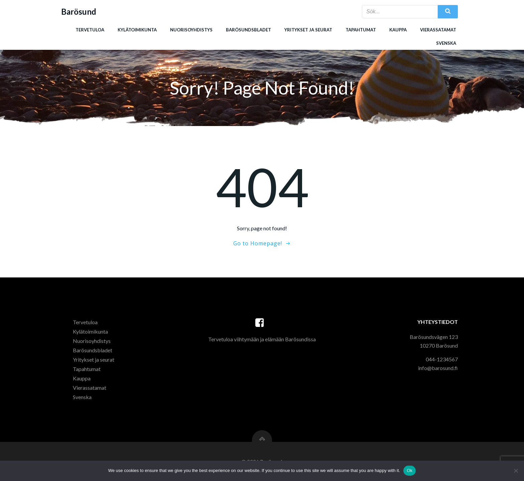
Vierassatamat (438, 29)
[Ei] (515, 470)
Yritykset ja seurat (308, 29)
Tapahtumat (361, 29)
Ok (409, 470)
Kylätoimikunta (137, 29)
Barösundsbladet (248, 29)
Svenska (446, 43)
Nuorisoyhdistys (191, 29)
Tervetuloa (90, 29)
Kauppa (398, 29)
